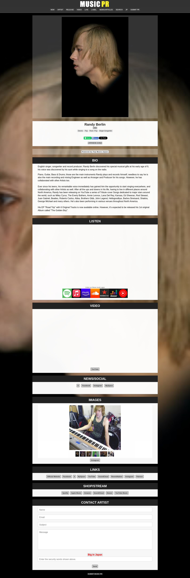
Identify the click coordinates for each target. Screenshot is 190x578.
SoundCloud (103, 477)
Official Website (53, 477)
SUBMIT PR (135, 10)
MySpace (109, 386)
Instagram (98, 386)
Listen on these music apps (95, 287)
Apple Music (76, 493)
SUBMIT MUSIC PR (95, 574)
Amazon (87, 493)
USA (95, 128)
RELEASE (70, 10)
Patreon (139, 477)
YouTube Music (121, 493)
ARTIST (60, 10)
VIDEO (79, 10)
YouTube (95, 369)
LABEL (94, 10)
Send (95, 566)
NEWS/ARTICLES (106, 10)
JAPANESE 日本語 (95, 143)
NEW (52, 10)
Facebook (86, 386)
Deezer (109, 493)
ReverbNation (116, 477)
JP (127, 10)
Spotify (65, 493)
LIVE (86, 10)
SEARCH (119, 10)
